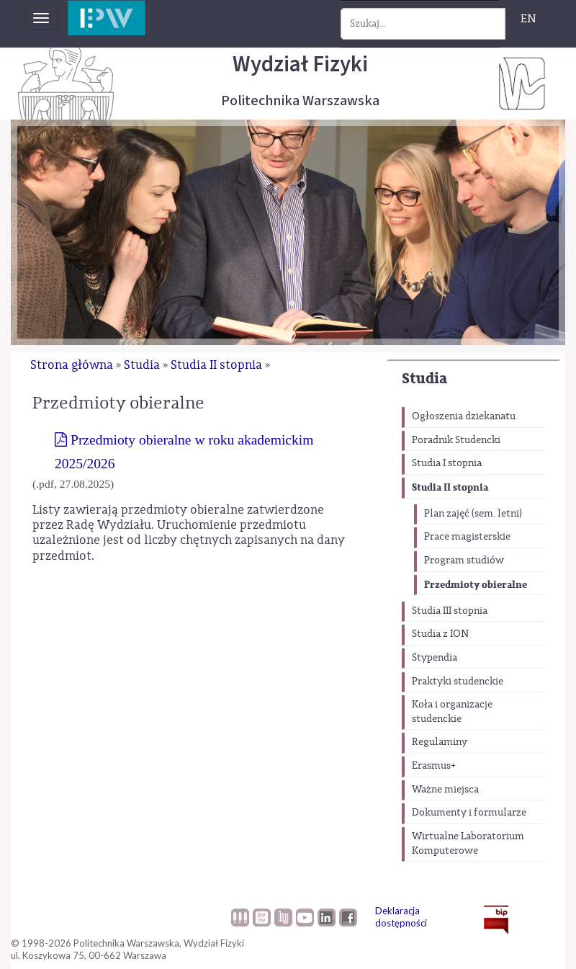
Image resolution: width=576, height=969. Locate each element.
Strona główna (71, 364)
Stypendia (434, 657)
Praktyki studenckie (457, 681)
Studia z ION (440, 634)
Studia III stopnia (449, 610)
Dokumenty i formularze (469, 812)
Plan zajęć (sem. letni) (473, 513)
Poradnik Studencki (456, 440)
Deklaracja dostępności (401, 917)
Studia (424, 378)
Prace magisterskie (467, 536)
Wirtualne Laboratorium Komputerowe (468, 843)
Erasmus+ (434, 765)
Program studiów (464, 560)
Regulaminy (439, 742)
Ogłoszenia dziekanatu (464, 416)
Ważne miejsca (445, 789)
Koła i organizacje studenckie (452, 711)
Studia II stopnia (450, 487)
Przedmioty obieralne (475, 584)
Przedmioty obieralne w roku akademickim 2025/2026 (184, 451)
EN (528, 19)
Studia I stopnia (447, 463)
